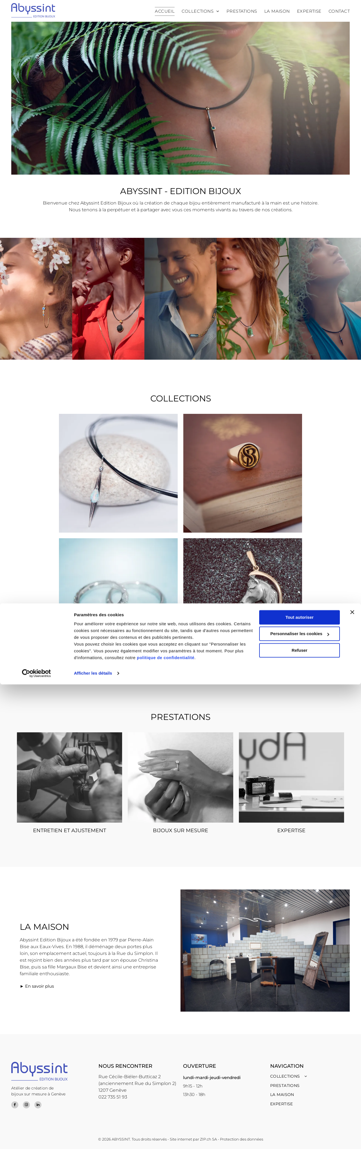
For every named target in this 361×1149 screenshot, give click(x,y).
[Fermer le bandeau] (352, 1077)
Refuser (299, 1115)
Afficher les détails (93, 1137)
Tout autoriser (299, 1082)
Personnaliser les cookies (299, 1098)
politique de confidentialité (165, 1122)
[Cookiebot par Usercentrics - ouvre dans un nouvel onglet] (36, 1138)
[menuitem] (161, 11)
